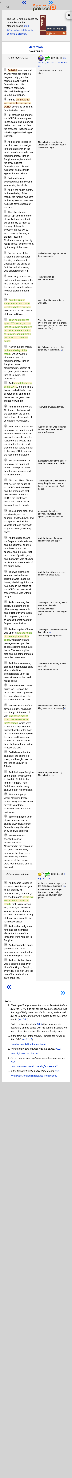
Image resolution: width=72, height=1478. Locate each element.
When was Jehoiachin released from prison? (34, 1075)
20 (6, 571)
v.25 (13, 1061)
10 (6, 299)
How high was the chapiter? (25, 1053)
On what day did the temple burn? (28, 1044)
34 (6, 960)
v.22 (58, 1049)
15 (6, 426)
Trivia (9, 30)
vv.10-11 (23, 1019)
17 (6, 480)
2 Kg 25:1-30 (48, 62)
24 (6, 685)
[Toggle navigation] (8, 7)
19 (6, 537)
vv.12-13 (27, 1039)
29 (6, 816)
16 (6, 460)
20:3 (26, 26)
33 (6, 944)
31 (6, 882)
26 (6, 752)
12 (6, 346)
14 (6, 406)
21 (6, 602)
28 (6, 794)
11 (6, 319)
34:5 (39, 1024)
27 (6, 772)
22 (6, 629)
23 (6, 663)
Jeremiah (36, 47)
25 (6, 705)
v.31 (57, 1071)
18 (6, 510)
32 (6, 926)
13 (6, 383)
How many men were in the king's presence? (34, 1066)
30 (6, 835)
